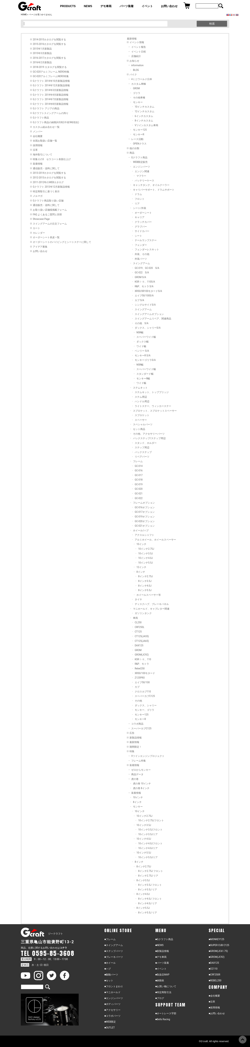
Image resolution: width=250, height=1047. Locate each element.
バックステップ (143, 452)
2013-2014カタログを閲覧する (49, 172)
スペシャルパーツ (142, 424)
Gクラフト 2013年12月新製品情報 (51, 186)
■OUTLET (109, 1027)
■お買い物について (165, 986)
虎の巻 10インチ (142, 783)
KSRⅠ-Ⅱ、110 (143, 659)
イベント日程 (138, 51)
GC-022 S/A (142, 272)
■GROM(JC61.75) (218, 951)
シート (138, 235)
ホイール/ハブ (141, 530)
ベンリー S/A (142, 350)
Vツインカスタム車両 (146, 125)
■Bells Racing (162, 1019)
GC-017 (139, 475)
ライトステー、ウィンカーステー (153, 406)
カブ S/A (139, 300)
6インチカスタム (144, 116)
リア (137, 203)
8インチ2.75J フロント (150, 871)
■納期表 (159, 980)
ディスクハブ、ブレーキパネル (152, 604)
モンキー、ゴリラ (144, 710)
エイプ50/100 (142, 682)
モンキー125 (140, 129)
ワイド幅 (141, 346)
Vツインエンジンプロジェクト (147, 756)
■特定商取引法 (163, 992)
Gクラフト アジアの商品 (46, 108)
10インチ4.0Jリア (148, 848)
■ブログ (159, 998)
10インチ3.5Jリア (148, 834)
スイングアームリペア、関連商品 (153, 318)
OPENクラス (140, 143)
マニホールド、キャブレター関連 (151, 608)
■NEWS (159, 945)
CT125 (138, 631)
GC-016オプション (145, 507)
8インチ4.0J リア (147, 903)
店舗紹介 (136, 56)
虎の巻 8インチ (141, 788)
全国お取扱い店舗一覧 (45, 140)
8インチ (140, 571)
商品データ (137, 774)
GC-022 (139, 498)
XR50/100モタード (145, 673)
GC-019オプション (145, 516)
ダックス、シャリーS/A (148, 327)
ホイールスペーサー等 (148, 594)
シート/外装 (139, 208)
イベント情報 (137, 42)
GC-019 (139, 484)
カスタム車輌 (138, 83)
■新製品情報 (162, 951)
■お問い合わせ (217, 1013)
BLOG (136, 70)
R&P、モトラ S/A (144, 286)
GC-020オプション (145, 521)
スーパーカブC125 (145, 696)
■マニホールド (112, 992)
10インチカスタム (144, 106)
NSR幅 (139, 332)
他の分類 (134, 148)
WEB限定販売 (140, 162)
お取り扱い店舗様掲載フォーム (50, 209)
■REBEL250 (215, 980)
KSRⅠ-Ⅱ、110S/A (145, 281)
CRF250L (139, 627)
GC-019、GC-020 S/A (147, 268)
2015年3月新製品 (42, 53)
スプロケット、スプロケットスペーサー (155, 410)
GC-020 (139, 488)
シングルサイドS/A (145, 304)
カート (36, 228)
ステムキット (140, 387)
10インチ (141, 544)
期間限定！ (136, 746)
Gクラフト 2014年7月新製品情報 (50, 99)
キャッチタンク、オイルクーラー (151, 185)
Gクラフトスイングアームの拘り (50, 113)
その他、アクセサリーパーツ (149, 433)
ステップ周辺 (142, 447)
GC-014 (139, 466)
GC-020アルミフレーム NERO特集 (51, 71)
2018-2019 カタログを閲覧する (50, 67)
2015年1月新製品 (42, 48)
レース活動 (137, 139)
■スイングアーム (113, 945)
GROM (136, 88)
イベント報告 (138, 47)
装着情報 (38, 163)
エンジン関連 (142, 171)
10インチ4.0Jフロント (150, 843)
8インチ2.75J (145, 576)
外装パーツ (141, 258)
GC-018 (139, 479)
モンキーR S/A (143, 355)
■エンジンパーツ (113, 998)
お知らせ (134, 60)
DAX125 (139, 645)
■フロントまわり (113, 986)
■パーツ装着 (162, 962)
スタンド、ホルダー (146, 443)
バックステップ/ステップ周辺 (149, 438)
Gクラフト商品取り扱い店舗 (48, 200)
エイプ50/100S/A (144, 295)
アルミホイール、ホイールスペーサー (155, 539)
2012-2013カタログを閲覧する (49, 177)
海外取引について (42, 154)
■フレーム (109, 939)
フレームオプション (144, 502)
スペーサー (141, 420)
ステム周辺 (141, 396)
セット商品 (139, 429)
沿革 (35, 149)
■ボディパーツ (112, 1004)
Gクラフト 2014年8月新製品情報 (50, 104)
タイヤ (138, 599)
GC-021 (139, 493)
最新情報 (134, 742)
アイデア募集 (40, 246)
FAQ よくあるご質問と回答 (47, 214)
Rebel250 (140, 668)
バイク (133, 74)
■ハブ (107, 968)
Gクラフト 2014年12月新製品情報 (51, 85)
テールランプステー (146, 240)
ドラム (138, 194)
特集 (132, 751)
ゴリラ (136, 93)
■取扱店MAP (162, 974)
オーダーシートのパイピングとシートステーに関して (62, 242)
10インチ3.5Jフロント (150, 829)
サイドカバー (142, 231)
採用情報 (38, 145)
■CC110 (213, 968)
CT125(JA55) (142, 636)
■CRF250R (214, 974)
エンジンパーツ (141, 166)
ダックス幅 (142, 341)
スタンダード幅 (144, 373)
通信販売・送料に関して (46, 168)
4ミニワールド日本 (141, 79)
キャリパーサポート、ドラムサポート (153, 189)
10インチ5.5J (145, 562)
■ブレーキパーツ (113, 957)
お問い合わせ (40, 251)
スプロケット (142, 415)
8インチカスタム (144, 120)
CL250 (138, 622)
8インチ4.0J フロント (150, 898)
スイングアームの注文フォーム (50, 223)
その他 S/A (141, 323)
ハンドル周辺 (142, 401)
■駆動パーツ (111, 974)
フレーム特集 (138, 760)
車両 (135, 618)
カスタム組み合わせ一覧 (46, 127)
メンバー (38, 131)
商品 (132, 152)
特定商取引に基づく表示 (46, 191)
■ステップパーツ (113, 951)
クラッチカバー (143, 222)
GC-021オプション (145, 525)
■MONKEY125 (216, 939)
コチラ (63, 947)
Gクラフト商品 (41, 117)
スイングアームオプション (149, 314)
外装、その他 (142, 254)
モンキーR (138, 134)
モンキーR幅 (143, 378)
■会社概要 (214, 995)
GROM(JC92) (142, 654)
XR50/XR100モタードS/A (148, 291)
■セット (108, 980)
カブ (137, 686)
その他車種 (139, 97)
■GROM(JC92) (216, 957)
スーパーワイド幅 (146, 337)
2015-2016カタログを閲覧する (49, 44)
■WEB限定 (110, 1021)
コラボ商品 (137, 723)
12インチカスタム (144, 111)
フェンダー (141, 245)
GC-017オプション (145, 512)
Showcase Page (41, 219)
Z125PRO (140, 677)
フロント (139, 198)
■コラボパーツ (112, 1015)
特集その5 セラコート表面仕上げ (52, 159)
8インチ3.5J (144, 581)
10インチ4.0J (145, 558)
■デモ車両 (160, 957)
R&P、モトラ (142, 663)
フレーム (138, 461)
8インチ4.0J (144, 585)
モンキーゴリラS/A (145, 360)
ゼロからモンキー (141, 769)
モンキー (138, 102)
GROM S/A (140, 277)
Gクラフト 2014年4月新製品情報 (50, 94)
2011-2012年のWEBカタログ (48, 182)
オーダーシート (143, 212)
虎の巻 (135, 779)
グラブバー (141, 226)
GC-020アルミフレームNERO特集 (51, 76)
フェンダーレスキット (147, 249)
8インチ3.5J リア (147, 889)
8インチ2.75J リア (148, 875)
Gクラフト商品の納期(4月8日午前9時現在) (56, 122)
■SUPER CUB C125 (219, 945)
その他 (138, 700)
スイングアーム (141, 263)
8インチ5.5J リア (147, 912)
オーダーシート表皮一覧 (46, 237)
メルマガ (38, 196)
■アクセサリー (112, 1010)
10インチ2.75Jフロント (151, 820)
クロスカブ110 (143, 691)
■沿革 (212, 1001)
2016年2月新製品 (42, 62)
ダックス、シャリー (146, 705)
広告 (132, 733)
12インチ (141, 567)
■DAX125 (214, 962)
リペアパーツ (142, 456)
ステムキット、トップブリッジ (152, 392)
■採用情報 (214, 1007)
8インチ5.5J (144, 590)
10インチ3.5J (145, 553)
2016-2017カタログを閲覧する (49, 57)
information (137, 65)
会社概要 (38, 136)
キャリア (139, 217)
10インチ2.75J (146, 548)
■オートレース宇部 (165, 1013)
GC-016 (139, 470)
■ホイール (109, 962)
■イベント (160, 968)
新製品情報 (136, 737)
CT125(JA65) (142, 641)
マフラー (141, 175)
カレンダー (39, 232)
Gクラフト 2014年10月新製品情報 (51, 81)
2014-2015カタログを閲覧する (49, 39)
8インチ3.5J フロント (150, 884)
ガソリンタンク (143, 613)
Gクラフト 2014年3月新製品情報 (50, 90)
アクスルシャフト (144, 535)
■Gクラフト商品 (164, 939)
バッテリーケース (144, 180)
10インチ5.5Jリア (148, 857)
